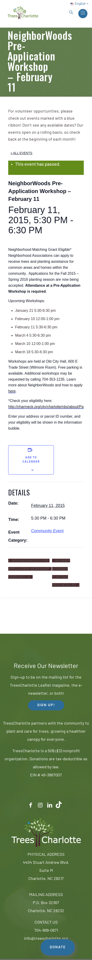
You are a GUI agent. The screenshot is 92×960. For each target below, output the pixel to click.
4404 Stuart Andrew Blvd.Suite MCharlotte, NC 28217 (46, 871)
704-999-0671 (46, 930)
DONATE (58, 947)
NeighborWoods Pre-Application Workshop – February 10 (30, 569)
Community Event (47, 531)
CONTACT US (46, 922)
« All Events (21, 153)
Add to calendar (31, 459)
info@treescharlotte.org (46, 939)
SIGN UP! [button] (46, 705)
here (12, 391)
